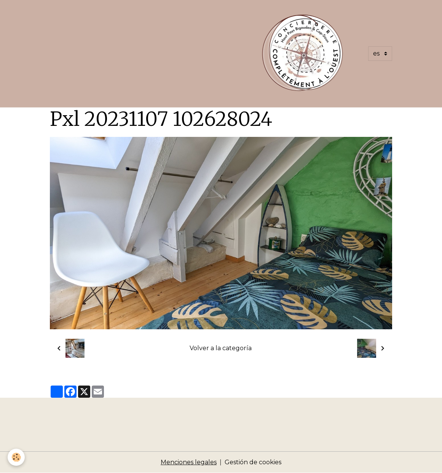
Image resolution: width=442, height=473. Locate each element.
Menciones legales (189, 462)
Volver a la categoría (221, 348)
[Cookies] (16, 457)
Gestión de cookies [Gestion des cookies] (253, 462)
